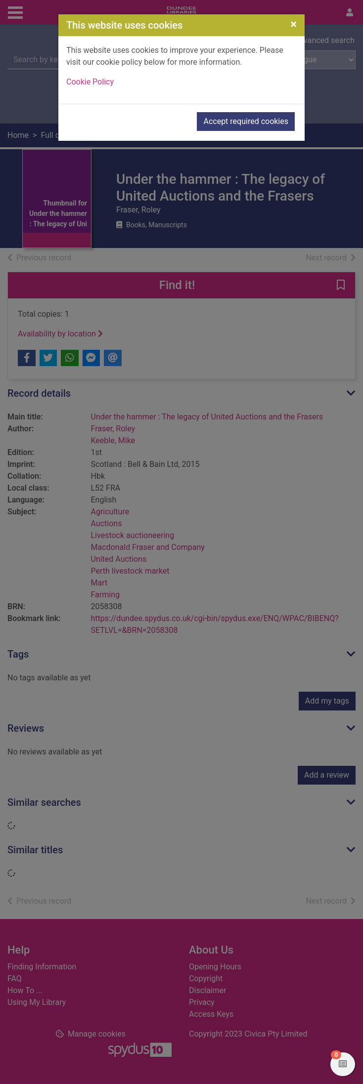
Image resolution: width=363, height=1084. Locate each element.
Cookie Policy (90, 81)
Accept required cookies (245, 121)
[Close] (293, 24)
